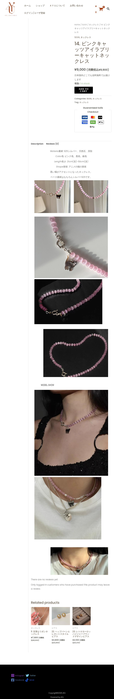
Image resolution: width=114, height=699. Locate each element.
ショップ (42, 6)
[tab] (37, 152)
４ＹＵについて (60, 6)
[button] (108, 13)
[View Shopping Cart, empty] (99, 13)
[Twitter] (30, 675)
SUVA (85, 33)
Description (37, 152)
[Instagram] (17, 675)
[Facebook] (17, 680)
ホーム (28, 6)
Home (77, 33)
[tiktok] (30, 680)
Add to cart (84, 98)
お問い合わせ (80, 6)
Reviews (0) (53, 152)
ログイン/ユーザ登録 (35, 20)
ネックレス (95, 33)
